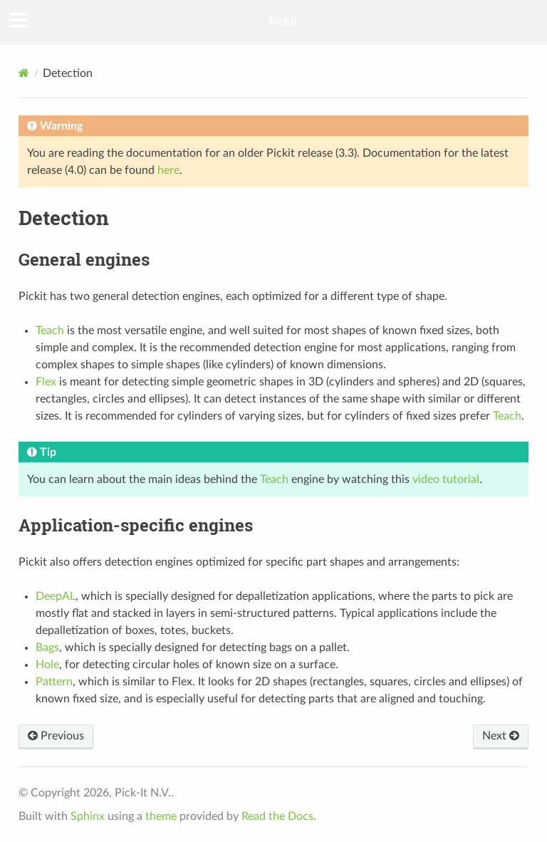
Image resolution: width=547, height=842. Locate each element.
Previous (56, 736)
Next (500, 736)
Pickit (283, 22)
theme (161, 816)
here (168, 170)
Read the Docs (277, 816)
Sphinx (88, 816)
